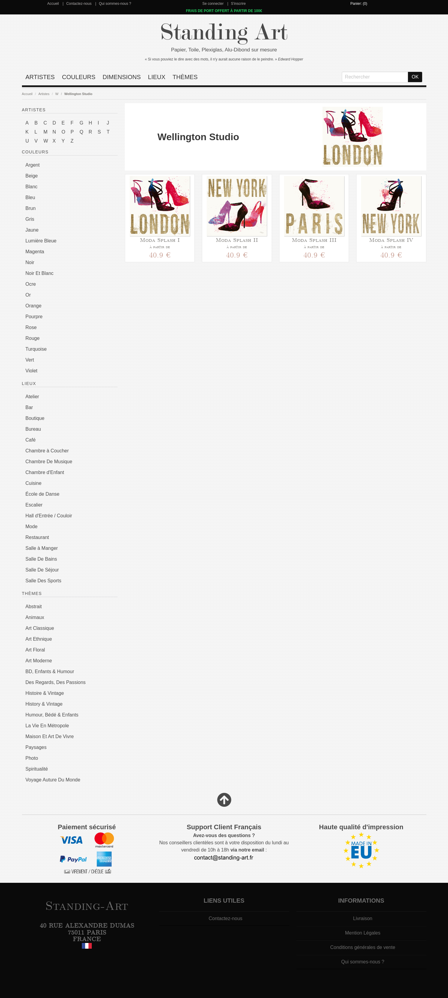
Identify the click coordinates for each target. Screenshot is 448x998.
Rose (31, 327)
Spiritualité (37, 769)
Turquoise (36, 349)
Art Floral (35, 649)
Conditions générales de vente (362, 947)
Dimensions (122, 77)
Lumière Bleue (41, 240)
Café (31, 439)
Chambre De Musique (49, 461)
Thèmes (185, 77)
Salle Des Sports (43, 580)
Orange (34, 305)
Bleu (30, 197)
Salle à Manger (42, 548)
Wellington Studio (78, 94)
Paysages (36, 747)
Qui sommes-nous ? (115, 4)
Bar (29, 407)
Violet (32, 370)
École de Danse (43, 494)
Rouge (33, 338)
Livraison (362, 918)
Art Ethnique (39, 639)
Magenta (35, 251)
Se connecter (213, 4)
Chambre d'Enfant (45, 472)
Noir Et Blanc (40, 273)
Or (28, 294)
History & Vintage (44, 704)
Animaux (35, 617)
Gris (30, 219)
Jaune (32, 230)
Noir (30, 262)
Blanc (32, 186)
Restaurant (37, 537)
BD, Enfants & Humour (50, 671)
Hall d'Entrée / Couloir (49, 515)
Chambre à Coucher (47, 450)
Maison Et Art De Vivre (50, 736)
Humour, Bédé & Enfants (52, 714)
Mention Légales (362, 932)
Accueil (53, 4)
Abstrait (34, 606)
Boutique (35, 418)
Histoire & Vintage (45, 693)
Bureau (33, 429)
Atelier (32, 396)
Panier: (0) (358, 4)
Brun (31, 208)
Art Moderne (39, 660)
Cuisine (34, 483)
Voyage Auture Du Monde (53, 779)
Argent (33, 165)
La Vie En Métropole (47, 725)
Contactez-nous (78, 4)
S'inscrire (238, 4)
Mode (32, 526)
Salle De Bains (41, 559)
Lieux (156, 77)
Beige (32, 175)
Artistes (40, 77)
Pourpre (34, 316)
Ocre (31, 284)
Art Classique (40, 628)
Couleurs (78, 77)
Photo (32, 758)
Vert (30, 359)
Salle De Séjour (42, 569)
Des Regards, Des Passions (56, 682)
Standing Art (224, 32)
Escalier (34, 504)
